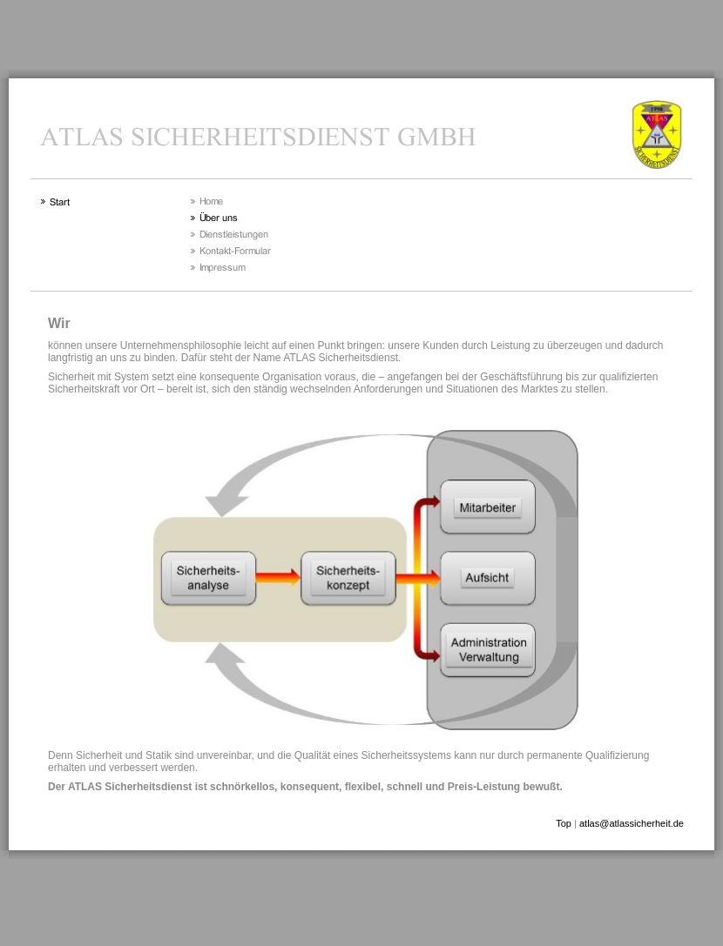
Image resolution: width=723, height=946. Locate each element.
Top (563, 823)
